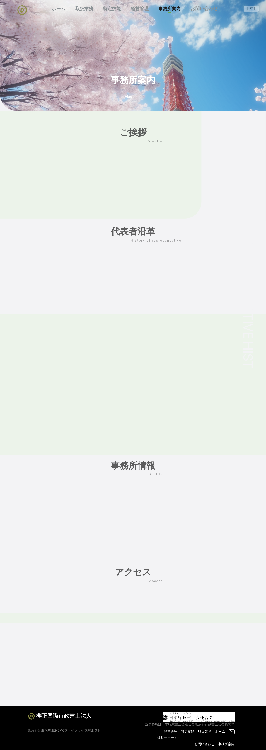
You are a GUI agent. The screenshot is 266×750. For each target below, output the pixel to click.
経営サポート (167, 738)
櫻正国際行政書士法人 (60, 716)
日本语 (251, 8)
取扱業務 (84, 8)
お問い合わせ (204, 8)
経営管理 (140, 8)
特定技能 (112, 8)
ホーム (58, 8)
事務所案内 (169, 8)
